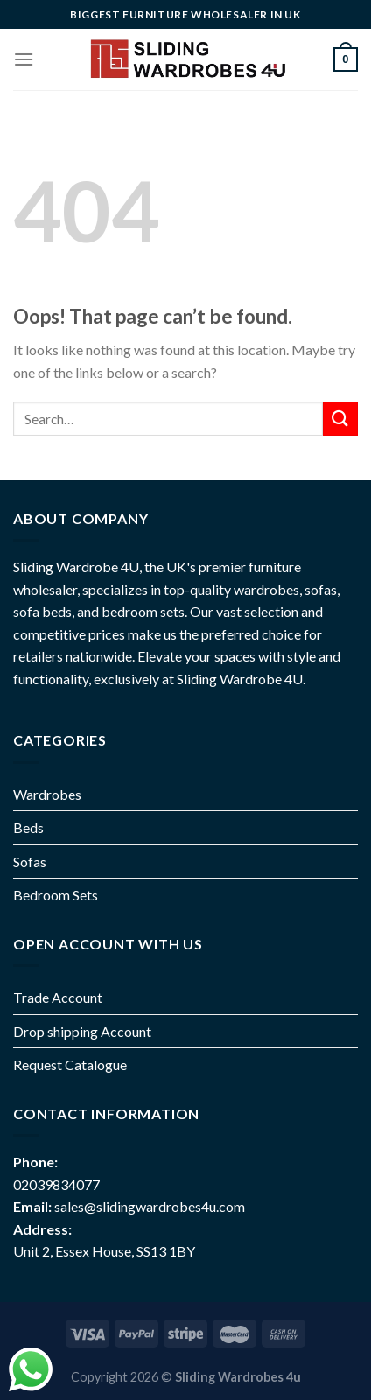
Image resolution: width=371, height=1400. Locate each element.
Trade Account (57, 997)
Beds (28, 827)
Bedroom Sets (55, 894)
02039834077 (56, 1184)
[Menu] (23, 59)
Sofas (29, 861)
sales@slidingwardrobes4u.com (149, 1206)
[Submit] (340, 419)
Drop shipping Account (82, 1031)
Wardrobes (47, 794)
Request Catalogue (70, 1064)
